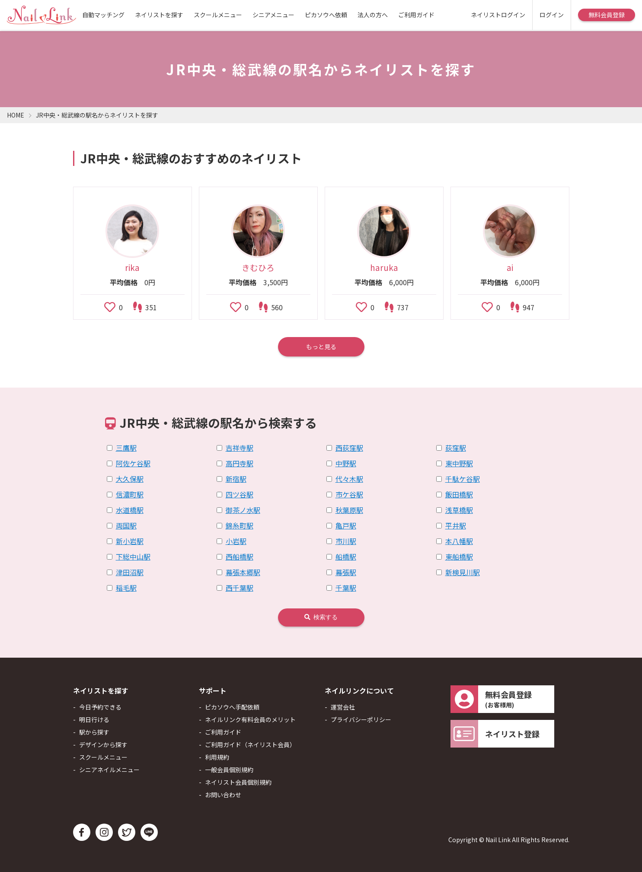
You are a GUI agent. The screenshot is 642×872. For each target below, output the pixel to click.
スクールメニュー (218, 14)
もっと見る (321, 346)
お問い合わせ (223, 794)
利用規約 (217, 757)
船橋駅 (345, 556)
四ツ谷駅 (239, 494)
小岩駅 (236, 541)
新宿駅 (236, 479)
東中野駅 (459, 463)
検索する (321, 617)
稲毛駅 (126, 587)
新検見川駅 (462, 572)
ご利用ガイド (416, 14)
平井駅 (455, 525)
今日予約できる (100, 707)
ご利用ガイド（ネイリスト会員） (250, 744)
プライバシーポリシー (361, 719)
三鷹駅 (126, 447)
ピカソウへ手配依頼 (232, 707)
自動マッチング (103, 14)
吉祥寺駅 (239, 447)
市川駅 (345, 541)
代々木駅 (349, 479)
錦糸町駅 (239, 525)
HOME (15, 115)
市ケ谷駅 (349, 494)
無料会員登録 (606, 14)
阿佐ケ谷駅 (133, 463)
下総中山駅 (133, 556)
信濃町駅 (130, 494)
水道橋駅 (130, 510)
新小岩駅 (130, 541)
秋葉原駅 (349, 510)
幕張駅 (345, 572)
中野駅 (345, 463)
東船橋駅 (459, 556)
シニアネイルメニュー (109, 769)
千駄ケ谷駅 (462, 479)
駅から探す (94, 732)
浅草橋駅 (459, 510)
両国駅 (126, 525)
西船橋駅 (239, 556)
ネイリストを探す (159, 14)
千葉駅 (345, 587)
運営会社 (343, 707)
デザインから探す (103, 744)
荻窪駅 (455, 447)
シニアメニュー (273, 14)
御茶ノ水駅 (243, 510)
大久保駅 (130, 479)
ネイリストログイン (498, 14)
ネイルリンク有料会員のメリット (250, 719)
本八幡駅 (459, 541)
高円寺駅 (239, 463)
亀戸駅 (345, 525)
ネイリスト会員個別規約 (238, 782)
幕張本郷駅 (243, 572)
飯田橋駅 (459, 494)
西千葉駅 (239, 587)
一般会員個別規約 (229, 769)
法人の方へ (373, 14)
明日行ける (94, 719)
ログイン (552, 14)
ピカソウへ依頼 (326, 14)
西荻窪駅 (349, 447)
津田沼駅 (130, 572)
